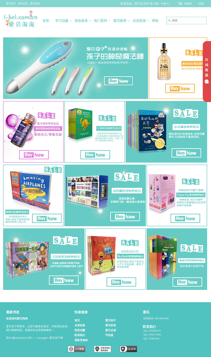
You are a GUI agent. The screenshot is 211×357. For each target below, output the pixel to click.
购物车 (188, 3)
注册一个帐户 (161, 3)
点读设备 (79, 325)
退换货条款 (81, 340)
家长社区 (23, 3)
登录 (146, 3)
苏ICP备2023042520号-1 (20, 337)
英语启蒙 (79, 330)
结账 (201, 3)
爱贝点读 (110, 330)
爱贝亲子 (11, 3)
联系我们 (79, 335)
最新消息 (12, 312)
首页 (77, 320)
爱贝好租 (35, 3)
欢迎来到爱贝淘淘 (17, 318)
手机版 (109, 335)
